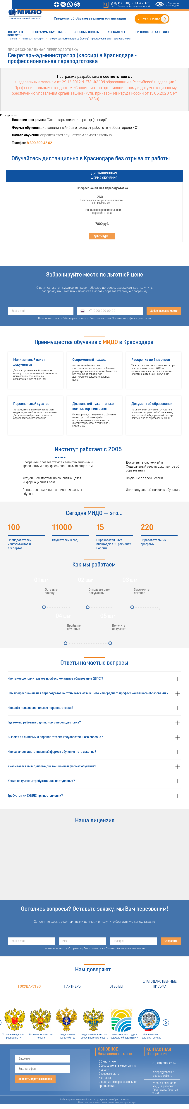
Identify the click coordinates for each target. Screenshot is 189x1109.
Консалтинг (117, 32)
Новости (104, 1069)
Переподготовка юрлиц (151, 32)
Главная (12, 38)
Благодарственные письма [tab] (159, 984)
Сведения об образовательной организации (90, 18)
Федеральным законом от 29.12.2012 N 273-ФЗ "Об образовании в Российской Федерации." (95, 82)
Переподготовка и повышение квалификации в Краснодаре (106, 1102)
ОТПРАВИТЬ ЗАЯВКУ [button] (149, 19)
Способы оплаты (86, 32)
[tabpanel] (94, 1018)
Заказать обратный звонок (35, 1079)
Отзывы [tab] (116, 987)
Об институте (14, 32)
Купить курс (101, 236)
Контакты (14, 35)
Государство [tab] (29, 987)
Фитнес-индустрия (33, 38)
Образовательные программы (117, 1065)
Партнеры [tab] (72, 987)
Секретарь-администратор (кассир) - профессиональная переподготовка (90, 38)
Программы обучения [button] (47, 32)
